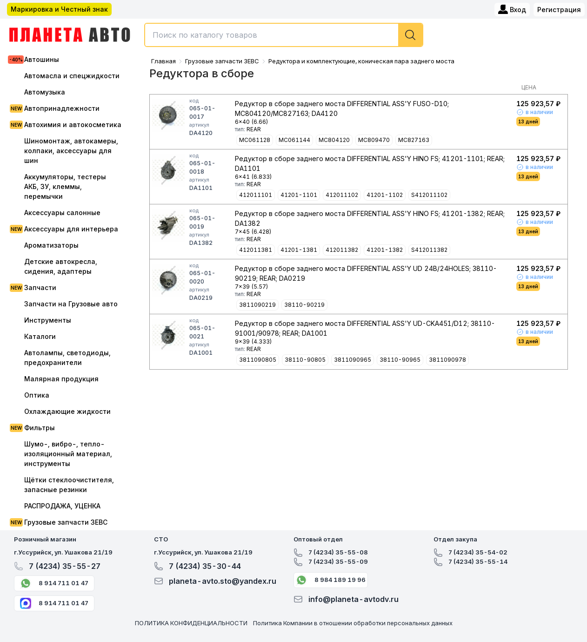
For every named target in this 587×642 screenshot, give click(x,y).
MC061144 (294, 139)
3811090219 (257, 304)
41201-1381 (298, 249)
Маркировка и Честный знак (59, 9)
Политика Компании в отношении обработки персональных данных (353, 623)
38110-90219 (304, 304)
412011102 (342, 194)
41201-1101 (298, 194)
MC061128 (254, 139)
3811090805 (257, 359)
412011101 (255, 194)
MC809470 (374, 139)
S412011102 (429, 194)
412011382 (342, 249)
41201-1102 (385, 194)
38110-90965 (400, 359)
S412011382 (429, 249)
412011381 (255, 249)
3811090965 (352, 359)
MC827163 (413, 139)
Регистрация (559, 10)
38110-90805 (305, 359)
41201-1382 (385, 249)
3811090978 (447, 359)
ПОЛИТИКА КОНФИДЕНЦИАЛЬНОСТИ (191, 623)
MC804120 (334, 139)
